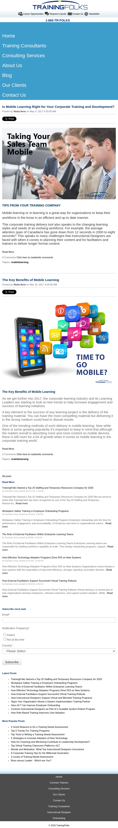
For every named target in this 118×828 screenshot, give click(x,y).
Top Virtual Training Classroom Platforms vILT (35, 745)
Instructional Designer (59, 812)
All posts (6, 476)
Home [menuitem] (7, 36)
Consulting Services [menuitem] (23, 55)
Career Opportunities (33, 14)
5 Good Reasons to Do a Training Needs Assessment (39, 727)
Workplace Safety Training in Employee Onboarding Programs (44, 683)
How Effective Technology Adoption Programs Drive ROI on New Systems (50, 690)
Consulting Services (59, 788)
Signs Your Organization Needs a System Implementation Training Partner (50, 701)
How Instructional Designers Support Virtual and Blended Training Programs (51, 697)
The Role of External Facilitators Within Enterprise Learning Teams (46, 686)
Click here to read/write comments (35, 257)
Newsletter (94, 14)
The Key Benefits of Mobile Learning (30, 280)
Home (59, 776)
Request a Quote (58, 14)
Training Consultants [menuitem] (24, 45)
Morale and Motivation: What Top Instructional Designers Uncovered (47, 749)
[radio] (59, 634)
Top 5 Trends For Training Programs (30, 730)
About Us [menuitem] (12, 65)
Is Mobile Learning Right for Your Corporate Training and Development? (58, 107)
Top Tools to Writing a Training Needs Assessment (37, 734)
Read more (22, 503)
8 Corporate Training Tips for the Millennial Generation (40, 753)
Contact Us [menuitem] (14, 95)
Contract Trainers (59, 782)
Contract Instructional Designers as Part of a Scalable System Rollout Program (53, 709)
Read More (8, 252)
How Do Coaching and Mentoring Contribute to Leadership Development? (50, 742)
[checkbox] (59, 637)
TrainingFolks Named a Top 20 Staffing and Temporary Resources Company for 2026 (56, 679)
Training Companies (59, 806)
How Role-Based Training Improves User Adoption (38, 712)
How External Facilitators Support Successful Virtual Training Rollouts (48, 694)
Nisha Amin (20, 111)
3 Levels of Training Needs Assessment (32, 756)
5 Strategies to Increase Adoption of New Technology (39, 738)
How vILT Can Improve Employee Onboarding (35, 705)
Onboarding (59, 818)
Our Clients (59, 794)
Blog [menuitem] (7, 75)
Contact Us (77, 14)
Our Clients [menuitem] (14, 85)
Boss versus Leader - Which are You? (31, 760)
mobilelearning (19, 262)
